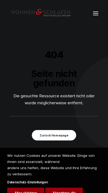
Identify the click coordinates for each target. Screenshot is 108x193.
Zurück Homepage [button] (54, 135)
